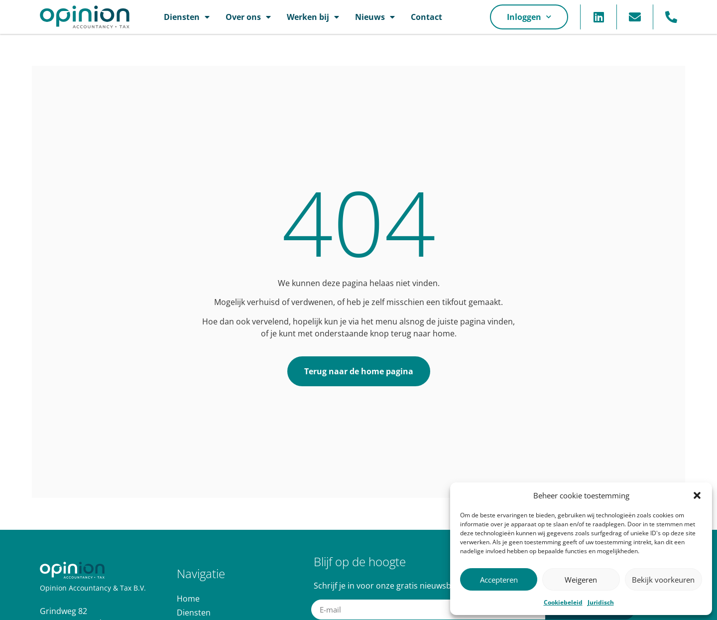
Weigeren (581, 580)
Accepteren (499, 580)
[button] (697, 495)
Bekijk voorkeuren (663, 580)
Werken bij (313, 17)
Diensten (187, 17)
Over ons (248, 17)
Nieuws (375, 17)
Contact (426, 16)
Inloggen (529, 16)
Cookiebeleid (563, 602)
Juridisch (601, 602)
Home (188, 598)
